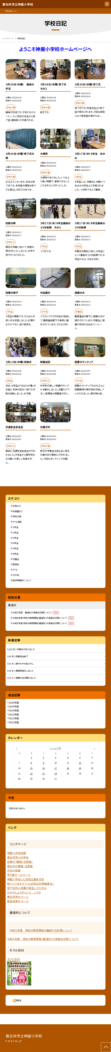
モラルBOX (13, 959)
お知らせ (17, 505)
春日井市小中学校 (18, 857)
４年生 (15, 542)
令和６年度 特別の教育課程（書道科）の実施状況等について (43, 617)
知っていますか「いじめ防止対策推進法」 (30, 883)
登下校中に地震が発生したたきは (26, 888)
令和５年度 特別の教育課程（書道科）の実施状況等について (43, 623)
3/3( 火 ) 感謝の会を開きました (21, 677)
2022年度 (14, 718)
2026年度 (14, 702)
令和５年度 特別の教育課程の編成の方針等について (41, 930)
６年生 (15, 553)
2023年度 (14, 714)
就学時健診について (22, 580)
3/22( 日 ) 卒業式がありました (21, 649)
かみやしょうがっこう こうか (24, 892)
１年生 (15, 527)
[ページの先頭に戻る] (106, 1047)
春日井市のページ (18, 897)
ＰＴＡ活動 (17, 521)
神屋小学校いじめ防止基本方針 (25, 879)
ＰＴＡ (15, 569)
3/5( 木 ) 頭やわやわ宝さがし (20, 663)
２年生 (15, 532)
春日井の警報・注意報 (20, 866)
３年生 (15, 537)
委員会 (16, 564)
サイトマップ (15, 1041)
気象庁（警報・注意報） (20, 862)
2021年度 (14, 722)
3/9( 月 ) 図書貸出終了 (17, 656)
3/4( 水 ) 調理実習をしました (20, 670)
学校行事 (17, 516)
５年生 (15, 548)
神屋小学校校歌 (16, 853)
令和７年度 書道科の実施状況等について (36, 612)
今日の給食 (14, 870)
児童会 (16, 559)
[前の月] (16, 748)
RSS (18, 1000)
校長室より (18, 511)
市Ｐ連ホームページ (18, 875)
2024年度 (14, 710)
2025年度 (14, 706)
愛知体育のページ (18, 901)
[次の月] (94, 748)
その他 (16, 574)
